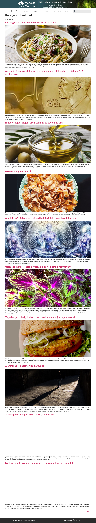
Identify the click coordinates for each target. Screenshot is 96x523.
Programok (37, 11)
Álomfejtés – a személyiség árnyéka (24, 365)
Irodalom (47, 11)
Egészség (26, 11)
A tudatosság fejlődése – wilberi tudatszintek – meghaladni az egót (41, 218)
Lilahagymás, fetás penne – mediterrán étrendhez (31, 22)
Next (89, 511)
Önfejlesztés (57, 11)
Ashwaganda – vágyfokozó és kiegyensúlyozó (29, 414)
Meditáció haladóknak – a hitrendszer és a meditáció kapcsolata (39, 463)
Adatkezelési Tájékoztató (72, 520)
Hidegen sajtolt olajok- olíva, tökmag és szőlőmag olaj (34, 122)
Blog (66, 11)
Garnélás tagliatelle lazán (18, 171)
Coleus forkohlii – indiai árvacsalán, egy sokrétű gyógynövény (38, 266)
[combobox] (82, 11)
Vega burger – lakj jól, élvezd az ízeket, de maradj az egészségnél (40, 317)
